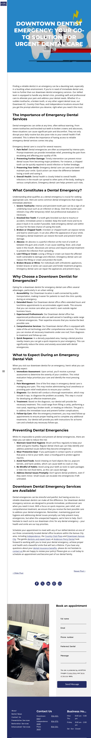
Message (65, 656)
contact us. (18, 551)
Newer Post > (79, 571)
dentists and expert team (39, 539)
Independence (33, 536)
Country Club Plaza (54, 536)
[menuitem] (23, 711)
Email (63, 628)
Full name (65, 619)
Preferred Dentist (68, 647)
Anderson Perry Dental (64, 539)
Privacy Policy (72, 673)
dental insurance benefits (45, 548)
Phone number (67, 637)
